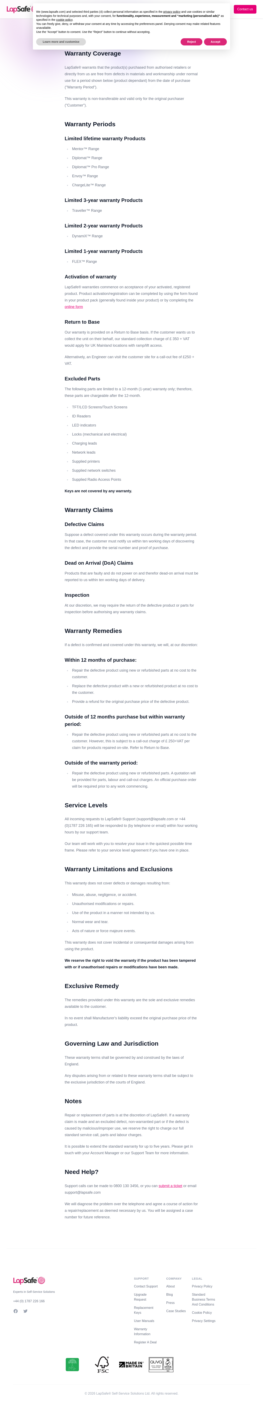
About (170, 1286)
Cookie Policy (202, 1312)
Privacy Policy (202, 1286)
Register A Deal (145, 1342)
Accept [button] (215, 41)
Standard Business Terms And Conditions (203, 1299)
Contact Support (146, 1286)
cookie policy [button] (64, 19)
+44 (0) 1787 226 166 (29, 1301)
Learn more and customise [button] (61, 41)
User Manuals (144, 1321)
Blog (169, 1294)
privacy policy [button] (171, 11)
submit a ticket (170, 1186)
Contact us (245, 9)
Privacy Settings (204, 1321)
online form (74, 307)
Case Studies (176, 1311)
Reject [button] (191, 41)
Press (170, 1303)
